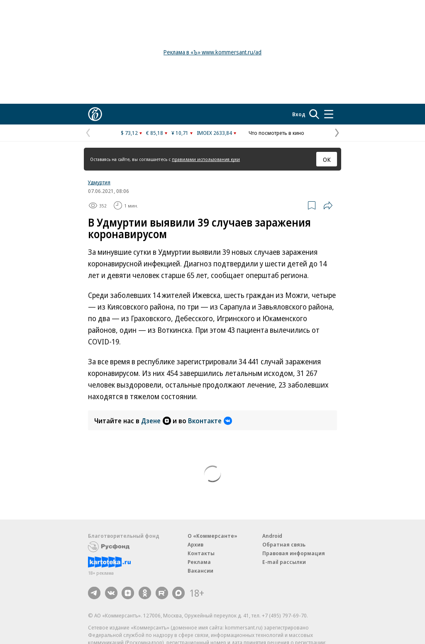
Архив (195, 544)
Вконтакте (210, 421)
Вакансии (200, 570)
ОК (327, 159)
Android (272, 535)
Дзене (156, 421)
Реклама (199, 562)
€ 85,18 (154, 133)
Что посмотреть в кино (276, 133)
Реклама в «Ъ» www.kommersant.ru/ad (212, 52)
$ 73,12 (129, 133)
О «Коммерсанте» (212, 535)
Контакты (201, 553)
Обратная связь (283, 544)
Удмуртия (99, 182)
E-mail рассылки (284, 562)
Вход (298, 114)
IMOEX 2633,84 (214, 133)
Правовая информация (293, 553)
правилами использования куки (206, 159)
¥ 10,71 (179, 133)
